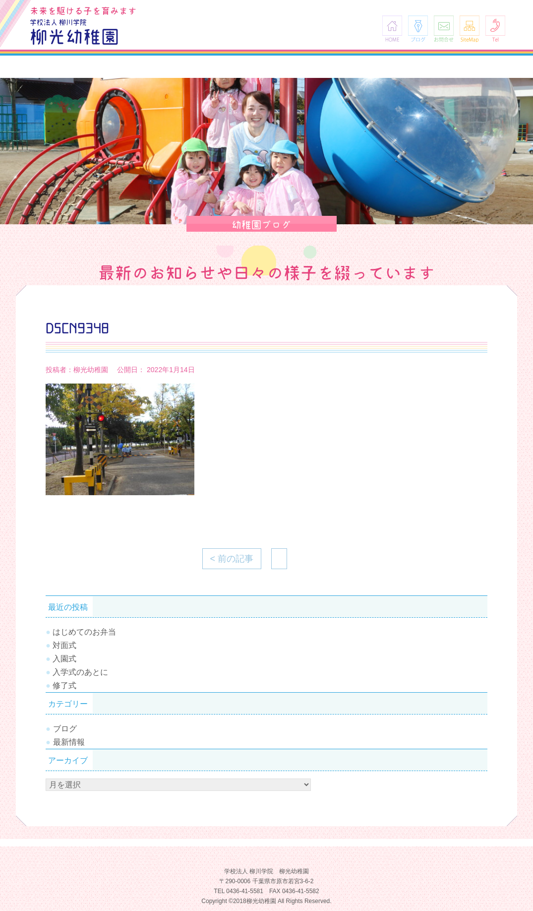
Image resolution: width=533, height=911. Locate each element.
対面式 (64, 645)
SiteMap (469, 28)
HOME (392, 28)
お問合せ (444, 28)
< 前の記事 (232, 559)
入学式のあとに (80, 672)
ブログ (418, 28)
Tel (495, 28)
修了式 (64, 685)
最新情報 (69, 742)
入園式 (64, 658)
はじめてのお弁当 (84, 632)
